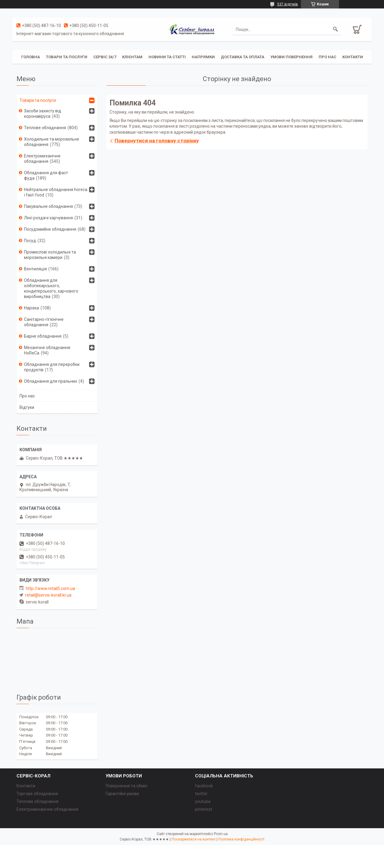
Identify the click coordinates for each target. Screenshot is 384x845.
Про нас (327, 57)
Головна (30, 57)
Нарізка (31, 307)
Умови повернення (291, 57)
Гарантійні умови (122, 793)
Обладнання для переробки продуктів (52, 367)
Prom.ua (221, 834)
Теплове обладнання (45, 127)
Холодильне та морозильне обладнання (51, 142)
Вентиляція (35, 268)
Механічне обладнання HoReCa (47, 350)
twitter (201, 793)
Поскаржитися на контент (194, 839)
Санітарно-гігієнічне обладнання (44, 322)
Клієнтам (132, 57)
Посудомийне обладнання (50, 229)
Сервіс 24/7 (104, 57)
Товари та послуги (66, 57)
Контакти (352, 57)
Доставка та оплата (242, 57)
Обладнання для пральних (50, 381)
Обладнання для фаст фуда (46, 175)
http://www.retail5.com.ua (50, 588)
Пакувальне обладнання (48, 206)
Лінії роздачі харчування (48, 217)
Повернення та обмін (126, 785)
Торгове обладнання (37, 793)
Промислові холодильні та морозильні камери (50, 255)
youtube (203, 801)
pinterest (203, 809)
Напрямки (203, 57)
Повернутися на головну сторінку (157, 141)
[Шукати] (335, 29)
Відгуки (27, 407)
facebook (204, 785)
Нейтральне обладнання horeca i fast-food (55, 192)
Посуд (30, 240)
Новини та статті (167, 57)
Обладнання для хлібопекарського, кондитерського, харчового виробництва (51, 288)
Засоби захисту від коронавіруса (42, 113)
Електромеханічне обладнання (42, 158)
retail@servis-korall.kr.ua (48, 595)
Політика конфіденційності (241, 839)
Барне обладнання (43, 336)
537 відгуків (287, 4)
